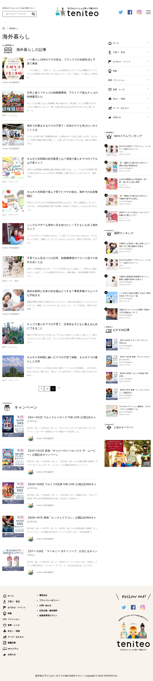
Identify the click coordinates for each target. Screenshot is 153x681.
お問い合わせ (45, 605)
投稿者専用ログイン (48, 615)
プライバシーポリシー (49, 600)
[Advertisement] (127, 519)
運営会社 (43, 595)
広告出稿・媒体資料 (48, 610)
